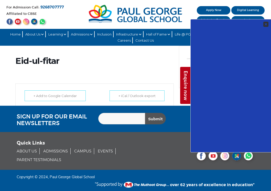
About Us (34, 34)
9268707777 (52, 7)
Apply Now (213, 10)
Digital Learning (248, 10)
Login (248, 20)
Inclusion (104, 34)
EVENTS (105, 151)
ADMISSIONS (55, 151)
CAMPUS (82, 151)
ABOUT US (27, 151)
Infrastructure (129, 34)
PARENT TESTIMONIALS (39, 160)
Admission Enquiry (214, 20)
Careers (124, 40)
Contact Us (144, 40)
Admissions (82, 34)
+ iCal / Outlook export (137, 96)
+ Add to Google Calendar (55, 96)
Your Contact (234, 92)
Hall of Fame (158, 34)
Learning (57, 34)
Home (15, 34)
